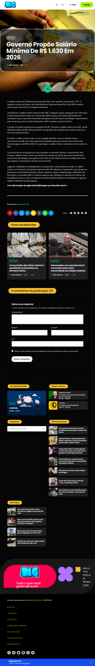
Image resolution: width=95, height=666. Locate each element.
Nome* (14, 328)
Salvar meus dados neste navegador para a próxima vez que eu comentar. (46, 351)
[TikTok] (14, 652)
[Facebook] (28, 652)
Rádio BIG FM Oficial (33, 600)
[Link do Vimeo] (10, 4)
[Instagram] (23, 652)
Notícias (11, 38)
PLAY (72, 5)
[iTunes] (18, 652)
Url (13, 339)
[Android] (33, 652)
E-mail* (54, 328)
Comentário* (17, 312)
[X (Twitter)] (9, 652)
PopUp (87, 5)
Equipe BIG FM (23, 204)
